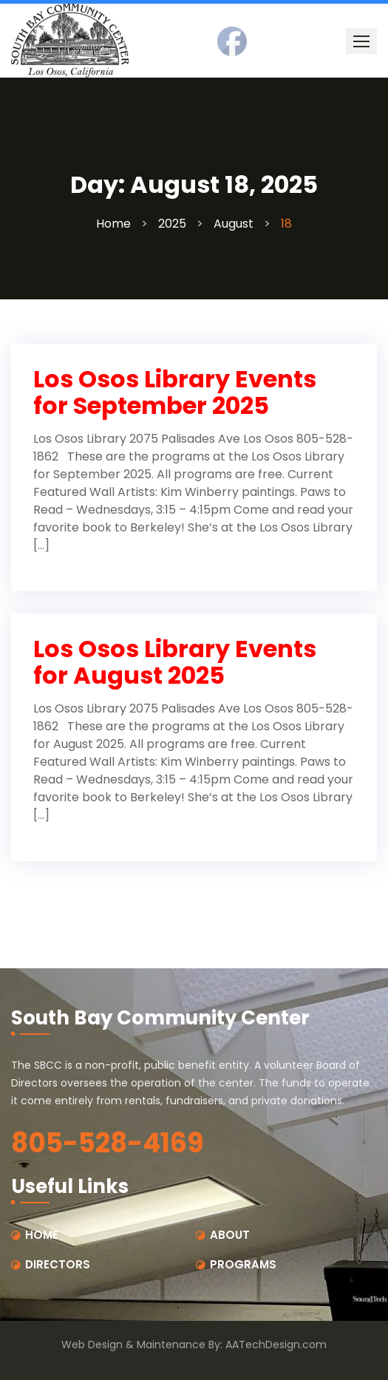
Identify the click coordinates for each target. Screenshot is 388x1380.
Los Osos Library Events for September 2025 (174, 392)
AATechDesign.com (276, 1344)
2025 (172, 223)
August (233, 223)
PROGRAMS (243, 1264)
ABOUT (230, 1235)
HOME (41, 1235)
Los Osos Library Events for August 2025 (174, 662)
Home (113, 223)
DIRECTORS (57, 1264)
